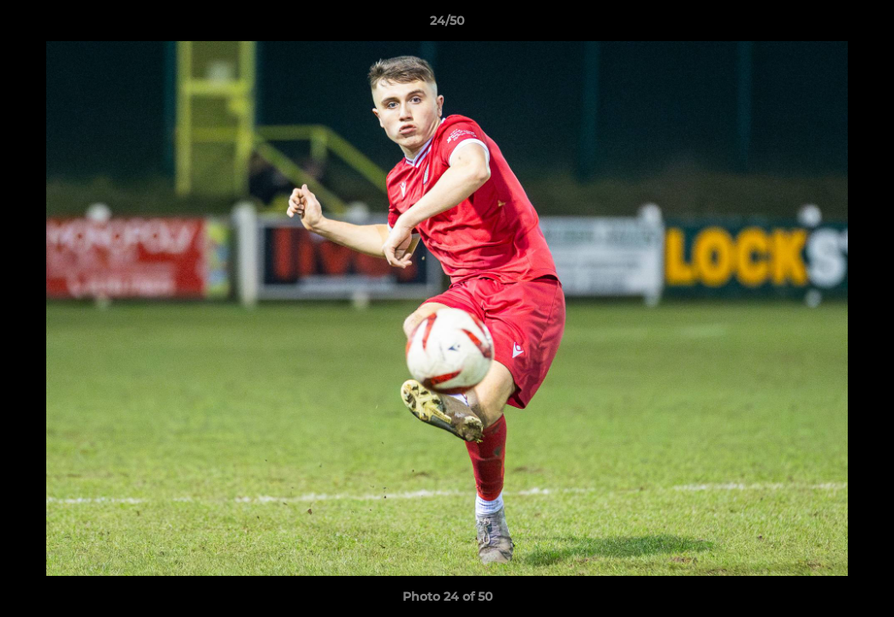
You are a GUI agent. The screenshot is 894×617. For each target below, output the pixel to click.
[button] (863, 25)
